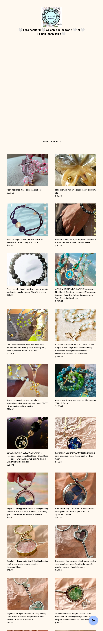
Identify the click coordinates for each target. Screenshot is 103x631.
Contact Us (11, 613)
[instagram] (7, 608)
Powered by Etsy (14, 623)
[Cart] (93, 620)
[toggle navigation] (95, 17)
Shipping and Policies (15, 616)
